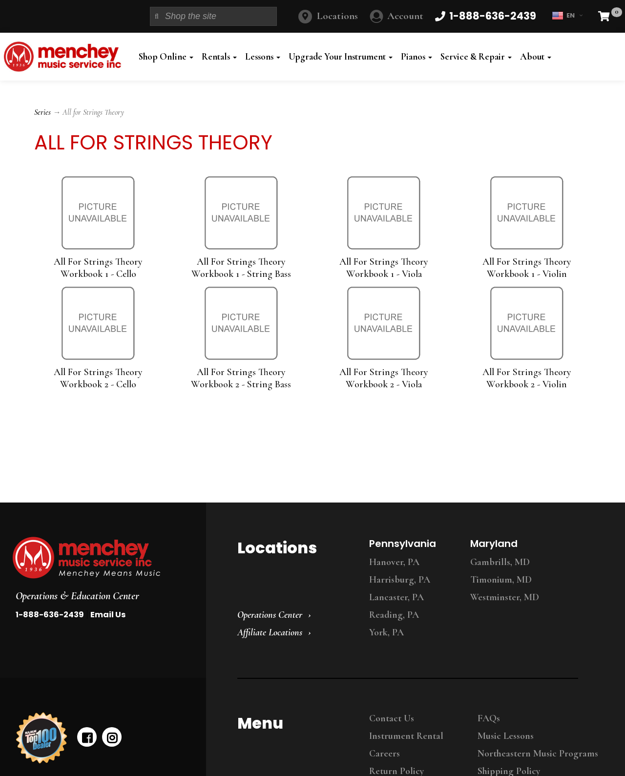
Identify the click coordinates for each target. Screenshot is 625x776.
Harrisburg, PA (399, 580)
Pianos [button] (416, 57)
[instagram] (112, 737)
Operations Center (269, 615)
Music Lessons (506, 736)
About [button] (535, 57)
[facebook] (87, 737)
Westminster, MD (504, 597)
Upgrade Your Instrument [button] (341, 57)
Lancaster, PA (396, 597)
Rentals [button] (219, 57)
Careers (384, 753)
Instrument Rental (406, 736)
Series (42, 112)
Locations (337, 16)
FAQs (489, 718)
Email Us (107, 614)
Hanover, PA (394, 562)
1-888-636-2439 (50, 614)
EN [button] (567, 15)
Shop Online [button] (166, 57)
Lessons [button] (262, 57)
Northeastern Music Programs (538, 753)
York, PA (386, 632)
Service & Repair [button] (476, 57)
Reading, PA (394, 615)
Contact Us (391, 718)
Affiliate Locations (269, 632)
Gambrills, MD (500, 562)
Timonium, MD (501, 580)
